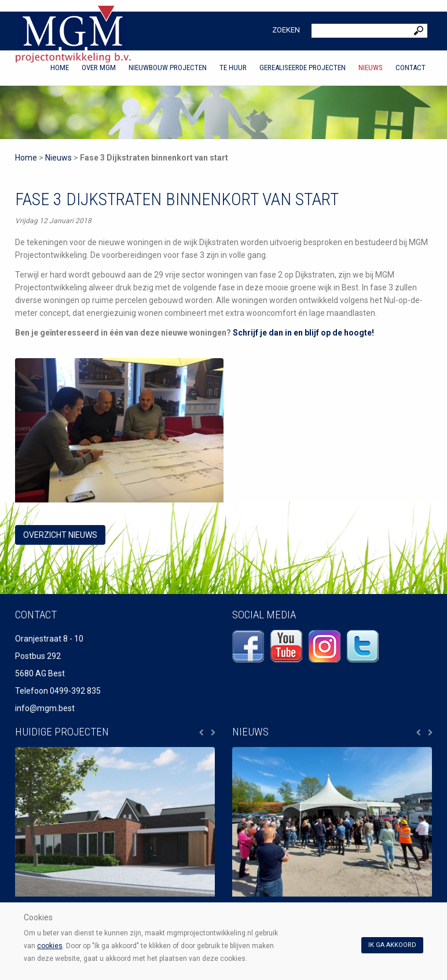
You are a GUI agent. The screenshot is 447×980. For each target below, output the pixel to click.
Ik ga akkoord (392, 945)
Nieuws (370, 67)
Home (59, 67)
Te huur (233, 67)
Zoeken (286, 29)
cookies (50, 946)
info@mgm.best (45, 708)
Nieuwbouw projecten (168, 67)
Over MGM (99, 67)
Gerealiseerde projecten (302, 67)
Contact (410, 67)
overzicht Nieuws (60, 535)
